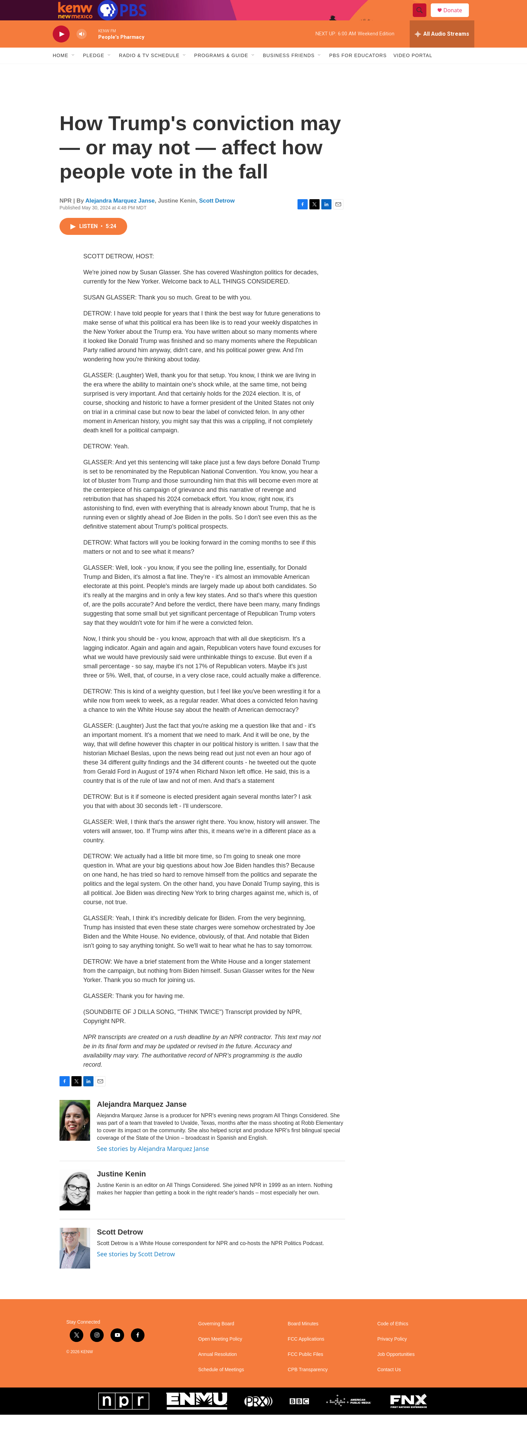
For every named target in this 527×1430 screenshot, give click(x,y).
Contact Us (389, 1385)
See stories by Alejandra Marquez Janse (153, 1164)
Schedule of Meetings (221, 1385)
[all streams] (442, 49)
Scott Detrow (217, 216)
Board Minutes (303, 1339)
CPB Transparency (308, 1385)
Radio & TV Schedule (149, 70)
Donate (457, 17)
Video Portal (412, 70)
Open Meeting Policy (220, 1354)
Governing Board (216, 1339)
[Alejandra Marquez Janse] (75, 1135)
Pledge (93, 70)
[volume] (81, 49)
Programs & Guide (221, 70)
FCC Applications (306, 1354)
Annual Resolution (217, 1369)
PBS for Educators (358, 70)
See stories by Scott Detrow (136, 1269)
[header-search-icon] (422, 18)
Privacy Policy (392, 1354)
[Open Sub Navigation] (73, 70)
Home (60, 70)
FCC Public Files (305, 1369)
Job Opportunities (396, 1369)
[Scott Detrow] (75, 1263)
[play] (61, 49)
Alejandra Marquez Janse (120, 216)
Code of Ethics (392, 1339)
